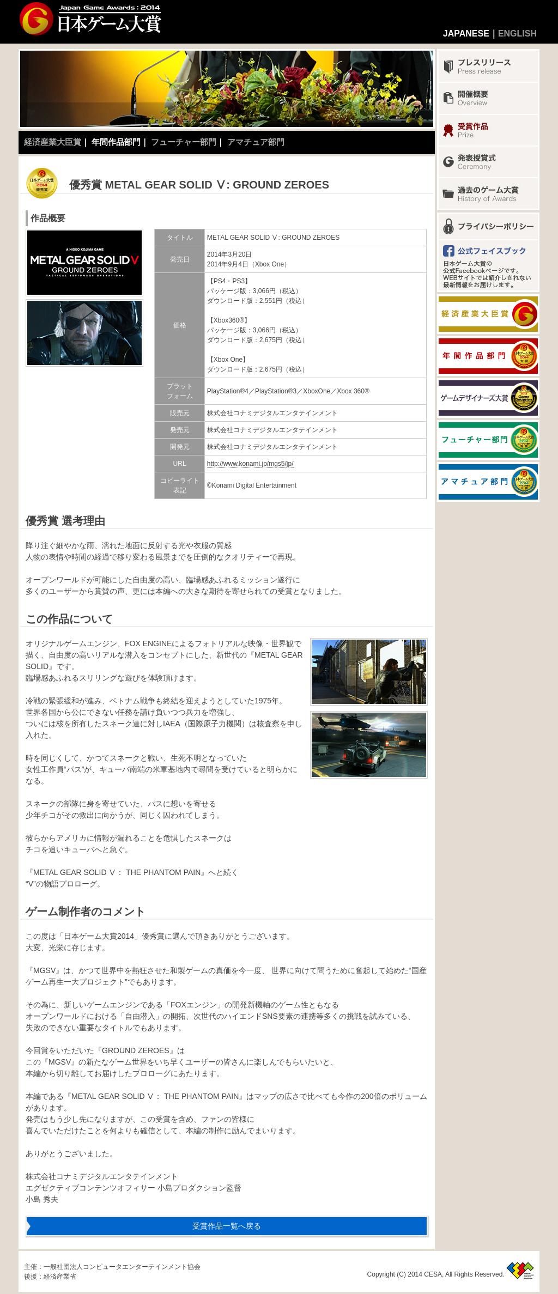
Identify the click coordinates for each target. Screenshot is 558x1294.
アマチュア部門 (255, 142)
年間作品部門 (116, 142)
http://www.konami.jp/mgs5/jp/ (250, 463)
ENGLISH (517, 33)
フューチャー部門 (183, 142)
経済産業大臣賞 (52, 142)
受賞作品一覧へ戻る (226, 1226)
